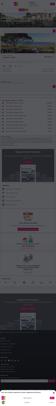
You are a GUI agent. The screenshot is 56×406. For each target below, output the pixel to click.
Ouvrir (52, 398)
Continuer (51, 402)
